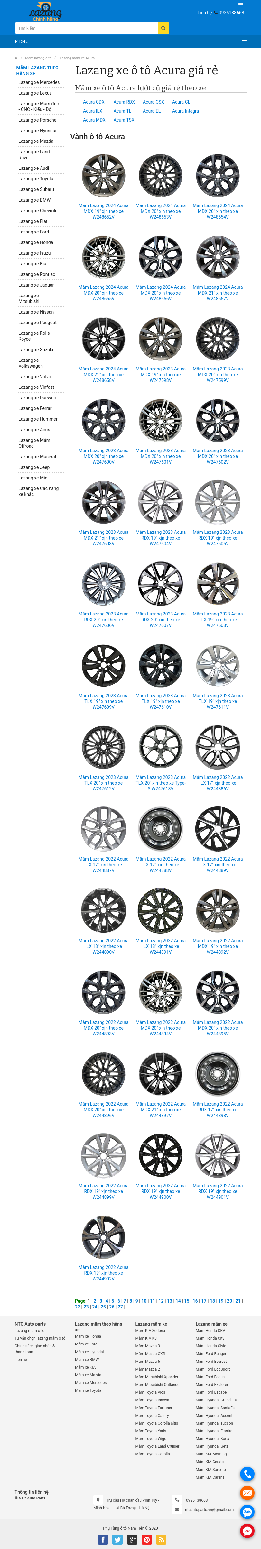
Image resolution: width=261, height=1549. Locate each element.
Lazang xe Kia (32, 263)
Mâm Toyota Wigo (151, 1438)
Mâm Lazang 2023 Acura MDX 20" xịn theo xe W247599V (218, 374)
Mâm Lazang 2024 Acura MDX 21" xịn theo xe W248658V (104, 374)
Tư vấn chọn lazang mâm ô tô (40, 1338)
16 (195, 1301)
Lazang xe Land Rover (34, 154)
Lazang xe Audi (34, 168)
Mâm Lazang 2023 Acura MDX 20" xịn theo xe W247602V (218, 456)
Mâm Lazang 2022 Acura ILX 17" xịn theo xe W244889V (218, 864)
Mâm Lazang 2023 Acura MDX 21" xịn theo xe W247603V (104, 538)
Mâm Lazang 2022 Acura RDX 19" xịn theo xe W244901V (218, 1191)
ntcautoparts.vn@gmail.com (209, 1510)
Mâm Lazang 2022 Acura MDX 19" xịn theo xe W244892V (218, 946)
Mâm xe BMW (87, 1359)
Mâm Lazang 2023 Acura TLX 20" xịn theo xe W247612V (104, 783)
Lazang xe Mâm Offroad (35, 443)
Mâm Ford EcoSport (213, 1369)
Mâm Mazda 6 (147, 1361)
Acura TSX (124, 120)
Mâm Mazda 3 (147, 1346)
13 (169, 1301)
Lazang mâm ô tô (30, 1330)
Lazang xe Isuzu (35, 253)
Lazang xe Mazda (36, 141)
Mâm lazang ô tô (38, 58)
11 (152, 1301)
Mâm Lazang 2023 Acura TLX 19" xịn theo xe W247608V (218, 619)
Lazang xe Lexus (35, 93)
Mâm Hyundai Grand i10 (216, 1400)
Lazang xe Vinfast (36, 387)
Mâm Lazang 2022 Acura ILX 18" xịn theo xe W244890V (104, 946)
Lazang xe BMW (35, 200)
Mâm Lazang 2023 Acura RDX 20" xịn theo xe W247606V (104, 619)
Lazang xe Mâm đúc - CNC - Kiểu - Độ (39, 106)
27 (120, 1306)
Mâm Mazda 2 (147, 1369)
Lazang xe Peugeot (38, 322)
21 (238, 1301)
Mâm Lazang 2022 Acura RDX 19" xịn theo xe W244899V (104, 1191)
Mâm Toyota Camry (152, 1415)
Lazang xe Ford (34, 231)
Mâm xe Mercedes (91, 1382)
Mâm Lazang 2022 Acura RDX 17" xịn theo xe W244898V (218, 1109)
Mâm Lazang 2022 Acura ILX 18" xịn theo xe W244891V (160, 946)
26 (111, 1306)
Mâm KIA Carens (210, 1477)
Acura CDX (94, 102)
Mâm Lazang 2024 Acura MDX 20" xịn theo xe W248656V (160, 293)
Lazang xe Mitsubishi (29, 298)
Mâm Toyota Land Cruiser (157, 1446)
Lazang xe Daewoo (37, 397)
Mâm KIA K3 (146, 1338)
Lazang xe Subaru (36, 189)
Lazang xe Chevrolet (39, 210)
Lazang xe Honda (36, 242)
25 (103, 1306)
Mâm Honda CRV (210, 1330)
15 (186, 1301)
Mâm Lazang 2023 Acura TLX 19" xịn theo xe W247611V (218, 701)
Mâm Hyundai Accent (214, 1415)
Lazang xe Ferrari (36, 408)
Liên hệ (21, 1359)
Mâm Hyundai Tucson (214, 1423)
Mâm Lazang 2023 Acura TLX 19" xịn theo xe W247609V (104, 701)
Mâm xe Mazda (88, 1375)
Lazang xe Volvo (35, 376)
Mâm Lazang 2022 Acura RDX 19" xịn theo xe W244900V (160, 1191)
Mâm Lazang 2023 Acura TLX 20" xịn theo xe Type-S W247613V (160, 783)
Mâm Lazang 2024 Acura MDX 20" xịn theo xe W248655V (104, 293)
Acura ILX (92, 111)
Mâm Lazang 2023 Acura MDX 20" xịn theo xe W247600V (104, 456)
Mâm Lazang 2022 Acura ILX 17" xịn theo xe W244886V (218, 783)
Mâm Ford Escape (211, 1392)
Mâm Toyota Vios (150, 1392)
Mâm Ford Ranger (211, 1354)
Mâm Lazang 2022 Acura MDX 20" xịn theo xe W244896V (104, 1109)
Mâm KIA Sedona (150, 1330)
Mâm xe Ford (86, 1344)
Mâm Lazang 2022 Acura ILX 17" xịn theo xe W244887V (104, 864)
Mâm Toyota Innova (152, 1400)
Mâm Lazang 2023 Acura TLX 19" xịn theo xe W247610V (160, 701)
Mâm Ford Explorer (212, 1384)
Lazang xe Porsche (38, 120)
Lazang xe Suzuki (36, 349)
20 (229, 1301)
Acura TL (122, 111)
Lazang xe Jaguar (36, 284)
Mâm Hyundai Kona (212, 1438)
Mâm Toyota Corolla (152, 1454)
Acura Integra (185, 111)
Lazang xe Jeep (34, 467)
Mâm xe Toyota (88, 1390)
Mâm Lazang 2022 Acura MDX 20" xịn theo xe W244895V (218, 1028)
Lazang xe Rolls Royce (34, 336)
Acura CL (181, 102)
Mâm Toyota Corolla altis (156, 1423)
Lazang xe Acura (35, 429)
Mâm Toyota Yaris (150, 1431)
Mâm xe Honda (88, 1336)
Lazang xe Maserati (38, 456)
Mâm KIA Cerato (210, 1462)
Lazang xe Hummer (38, 419)
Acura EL (152, 111)
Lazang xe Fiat (33, 221)
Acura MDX (94, 120)
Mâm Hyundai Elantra (214, 1431)
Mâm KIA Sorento (211, 1469)
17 (203, 1301)
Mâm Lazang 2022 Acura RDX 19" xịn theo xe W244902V (104, 1273)
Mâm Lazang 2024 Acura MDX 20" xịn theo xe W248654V (218, 211)
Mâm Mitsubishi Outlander (158, 1384)
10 (143, 1301)
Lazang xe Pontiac (37, 274)
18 (212, 1301)
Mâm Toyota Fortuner (153, 1408)
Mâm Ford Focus (210, 1377)
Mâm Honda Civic (211, 1346)
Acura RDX (124, 102)
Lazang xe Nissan (36, 311)
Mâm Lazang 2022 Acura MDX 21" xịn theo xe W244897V (160, 1109)
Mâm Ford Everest (211, 1361)
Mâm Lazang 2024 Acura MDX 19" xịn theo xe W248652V (104, 211)
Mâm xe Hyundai (89, 1352)
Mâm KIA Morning (211, 1454)
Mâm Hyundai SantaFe (215, 1408)
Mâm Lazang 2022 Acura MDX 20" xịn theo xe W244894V (160, 1028)
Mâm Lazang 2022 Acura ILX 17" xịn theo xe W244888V (160, 864)
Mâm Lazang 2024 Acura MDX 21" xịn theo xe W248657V (218, 293)
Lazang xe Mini (34, 477)
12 (160, 1301)
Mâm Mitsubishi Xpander (157, 1377)
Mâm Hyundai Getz (212, 1446)
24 (94, 1306)
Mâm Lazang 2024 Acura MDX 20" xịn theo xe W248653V (160, 211)
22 (77, 1306)
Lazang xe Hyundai (37, 130)
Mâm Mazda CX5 (150, 1354)
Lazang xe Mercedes (39, 82)
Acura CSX (153, 102)
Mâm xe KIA (85, 1367)
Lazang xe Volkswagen (31, 363)
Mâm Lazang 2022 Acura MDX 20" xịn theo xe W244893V (104, 1028)
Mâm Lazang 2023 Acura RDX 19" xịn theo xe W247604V (160, 538)
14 (178, 1301)
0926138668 (231, 12)
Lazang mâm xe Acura (77, 58)
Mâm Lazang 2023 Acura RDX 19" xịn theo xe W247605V (218, 538)
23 (86, 1306)
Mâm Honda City (210, 1338)
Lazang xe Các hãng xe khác (39, 491)
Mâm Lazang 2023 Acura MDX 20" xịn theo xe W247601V (160, 456)
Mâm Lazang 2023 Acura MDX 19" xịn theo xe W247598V (160, 374)
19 (221, 1301)
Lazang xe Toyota (36, 178)
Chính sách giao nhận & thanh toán (35, 1349)
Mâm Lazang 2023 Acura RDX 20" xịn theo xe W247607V (160, 619)
